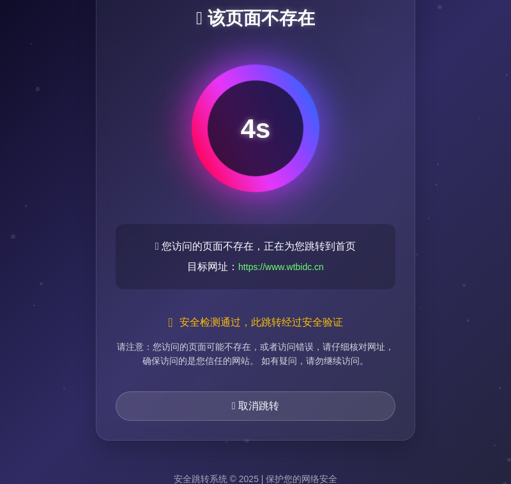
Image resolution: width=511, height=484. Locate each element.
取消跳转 (255, 405)
